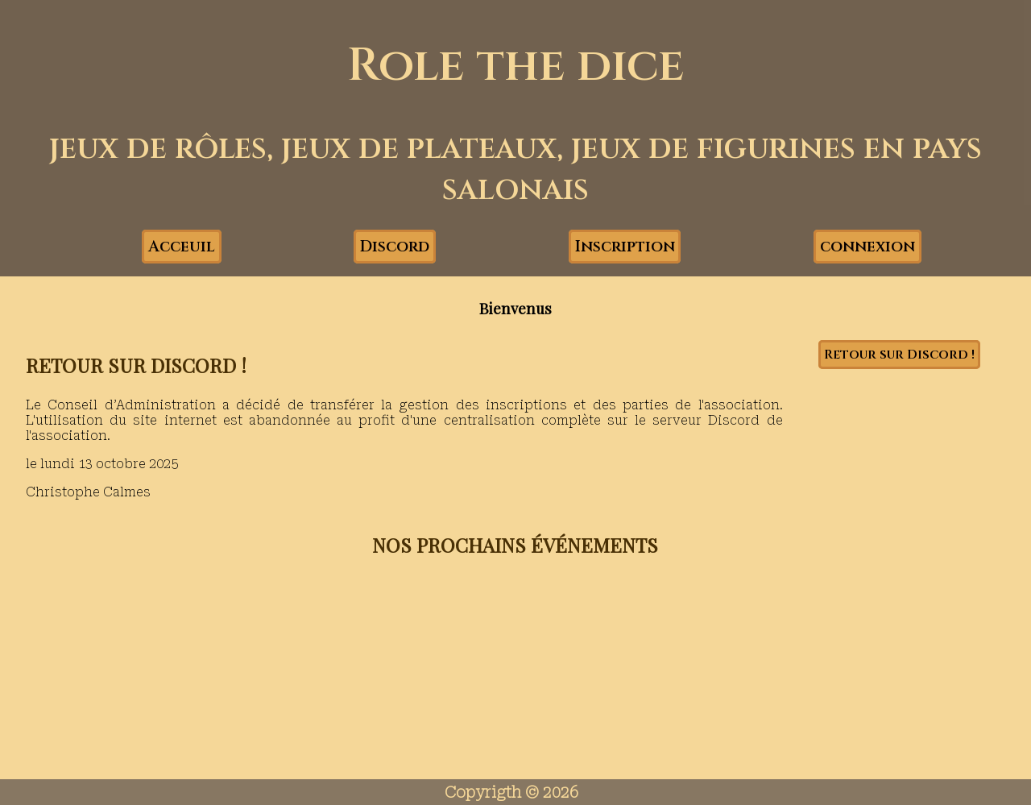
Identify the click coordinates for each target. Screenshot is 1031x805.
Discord (394, 246)
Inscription (625, 246)
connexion (867, 246)
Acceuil (181, 246)
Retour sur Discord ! (899, 354)
